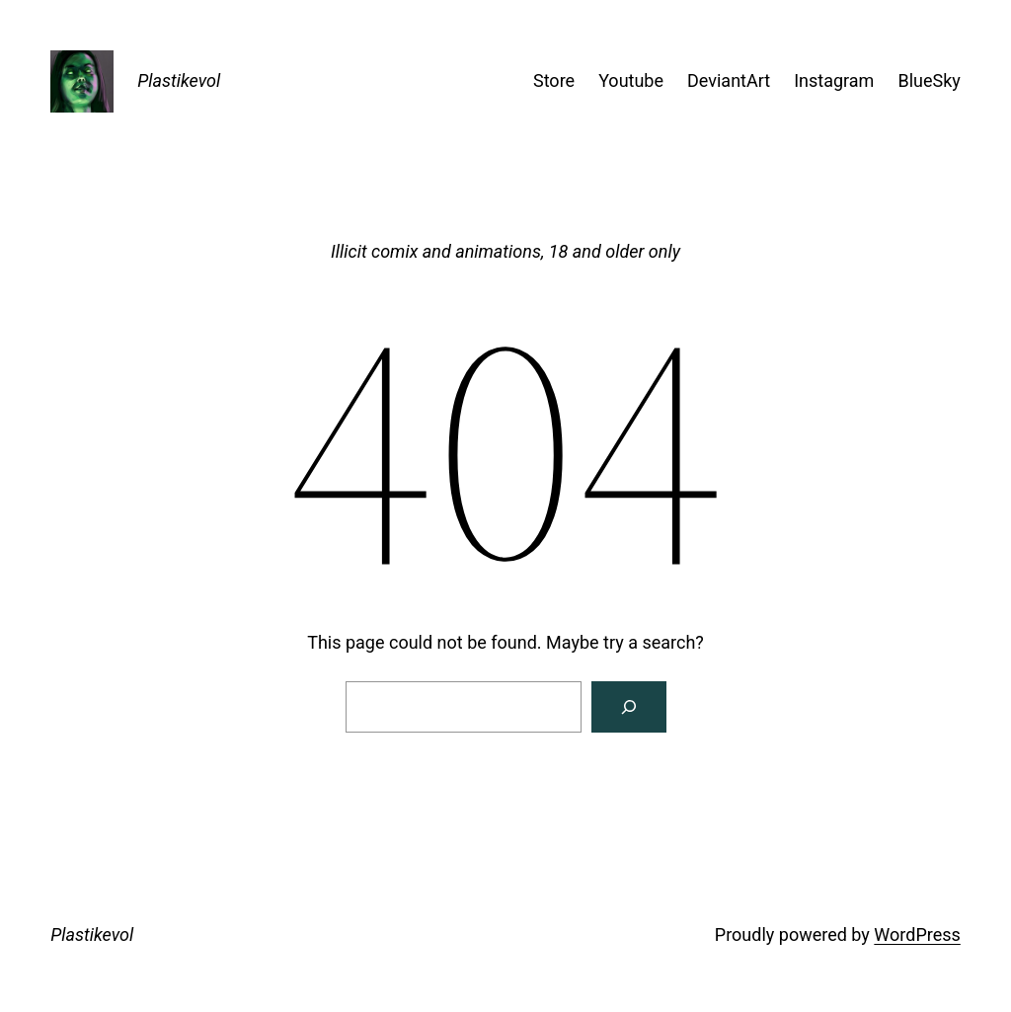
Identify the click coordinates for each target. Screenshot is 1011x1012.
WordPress (917, 934)
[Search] (628, 707)
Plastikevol (178, 80)
